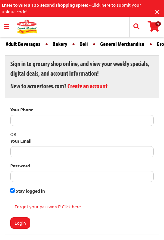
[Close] (157, 11)
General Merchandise (122, 44)
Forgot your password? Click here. (48, 207)
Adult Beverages (23, 44)
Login (20, 223)
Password (20, 166)
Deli (84, 44)
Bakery (60, 44)
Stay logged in (27, 191)
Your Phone (21, 110)
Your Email (21, 141)
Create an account (87, 86)
